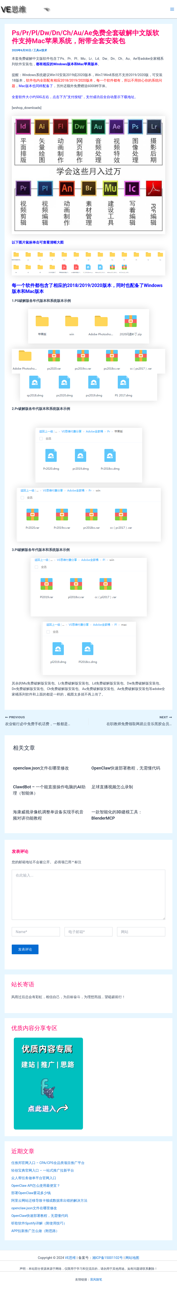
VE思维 (70, 1258)
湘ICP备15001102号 (107, 1258)
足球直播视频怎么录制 (112, 786)
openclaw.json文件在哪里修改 (41, 768)
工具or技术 (40, 50)
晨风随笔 (96, 1279)
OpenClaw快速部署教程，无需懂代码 (125, 768)
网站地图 (132, 1258)
